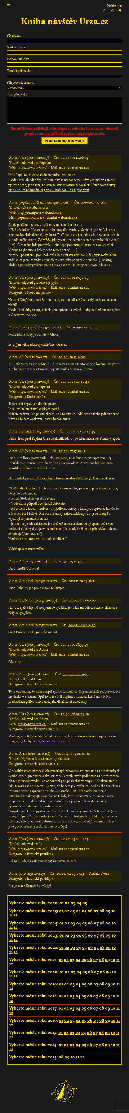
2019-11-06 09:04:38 (75, 714)
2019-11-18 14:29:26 (81, 625)
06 (90, 910)
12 (16, 915)
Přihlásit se (114, 6)
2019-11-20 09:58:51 (82, 581)
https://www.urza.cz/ (32, 168)
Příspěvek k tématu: (20, 83)
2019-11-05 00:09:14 (74, 839)
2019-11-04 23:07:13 (70, 873)
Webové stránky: (18, 59)
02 (67, 902)
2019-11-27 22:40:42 (75, 381)
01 (61, 902)
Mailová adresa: (17, 47)
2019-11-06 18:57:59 (74, 644)
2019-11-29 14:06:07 (74, 158)
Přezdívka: (14, 35)
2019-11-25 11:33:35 (71, 561)
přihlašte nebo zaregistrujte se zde (77, 134)
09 (107, 910)
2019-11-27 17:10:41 (71, 451)
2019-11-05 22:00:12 (76, 754)
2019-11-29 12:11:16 (94, 202)
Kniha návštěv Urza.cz (64, 21)
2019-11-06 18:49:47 (75, 674)
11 (11, 915)
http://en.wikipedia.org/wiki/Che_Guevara (37, 344)
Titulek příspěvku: (19, 71)
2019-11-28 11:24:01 (71, 357)
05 (84, 902)
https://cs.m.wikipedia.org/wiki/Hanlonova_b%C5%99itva (48, 190)
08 (101, 910)
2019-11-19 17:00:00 (82, 600)
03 (73, 902)
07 (96, 910)
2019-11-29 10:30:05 (74, 277)
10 (113, 910)
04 (78, 902)
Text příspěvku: (17, 94)
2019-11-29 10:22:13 (85, 327)
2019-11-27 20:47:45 (81, 431)
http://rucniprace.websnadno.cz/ (40, 212)
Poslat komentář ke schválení (64, 140)
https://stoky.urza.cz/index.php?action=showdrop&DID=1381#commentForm (61, 478)
